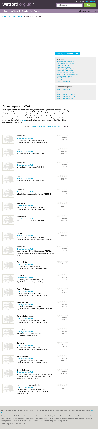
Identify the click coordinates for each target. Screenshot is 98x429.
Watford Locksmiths (62, 92)
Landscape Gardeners (66, 418)
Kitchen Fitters (53, 418)
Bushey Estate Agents (63, 67)
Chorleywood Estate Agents (65, 70)
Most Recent (36, 126)
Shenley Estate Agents (63, 81)
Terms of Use (65, 410)
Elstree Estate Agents (63, 78)
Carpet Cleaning (36, 416)
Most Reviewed (51, 126)
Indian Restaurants (27, 418)
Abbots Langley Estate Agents (65, 69)
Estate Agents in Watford (25, 138)
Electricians (73, 416)
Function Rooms (14, 418)
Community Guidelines (78, 410)
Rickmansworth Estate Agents (65, 61)
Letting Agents (80, 418)
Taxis (59, 421)
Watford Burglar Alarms (63, 89)
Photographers (6, 421)
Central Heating (48, 416)
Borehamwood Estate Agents (65, 63)
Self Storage (45, 421)
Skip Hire (53, 421)
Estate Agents (82, 416)
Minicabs (89, 418)
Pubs (30, 421)
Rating (43, 126)
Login (86, 1)
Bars (11, 416)
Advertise (23, 120)
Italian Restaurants (41, 418)
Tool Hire (65, 421)
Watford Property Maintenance (66, 94)
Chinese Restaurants (61, 416)
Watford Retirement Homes (65, 98)
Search (90, 5)
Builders (26, 416)
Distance (66, 126)
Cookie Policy (37, 410)
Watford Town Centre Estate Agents (67, 74)
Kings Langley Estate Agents (65, 76)
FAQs (88, 410)
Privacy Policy (27, 410)
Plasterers (15, 421)
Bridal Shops (18, 416)
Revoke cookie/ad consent (51, 410)
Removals (36, 421)
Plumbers (23, 421)
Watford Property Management (66, 96)
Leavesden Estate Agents (64, 79)
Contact (19, 410)
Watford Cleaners (62, 91)
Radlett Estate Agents (63, 65)
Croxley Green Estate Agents (65, 72)
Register (93, 1)
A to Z (59, 126)
